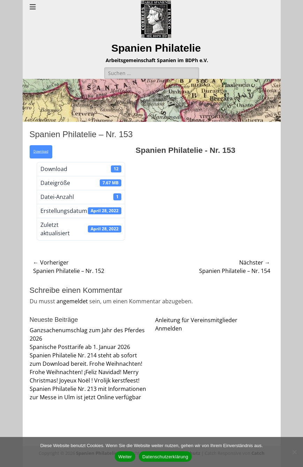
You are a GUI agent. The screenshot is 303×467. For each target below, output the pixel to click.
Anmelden (168, 328)
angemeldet (72, 301)
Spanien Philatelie (156, 48)
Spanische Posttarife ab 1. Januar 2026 (80, 347)
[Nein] (294, 452)
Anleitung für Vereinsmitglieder (196, 320)
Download (40, 151)
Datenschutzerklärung (165, 456)
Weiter (125, 456)
